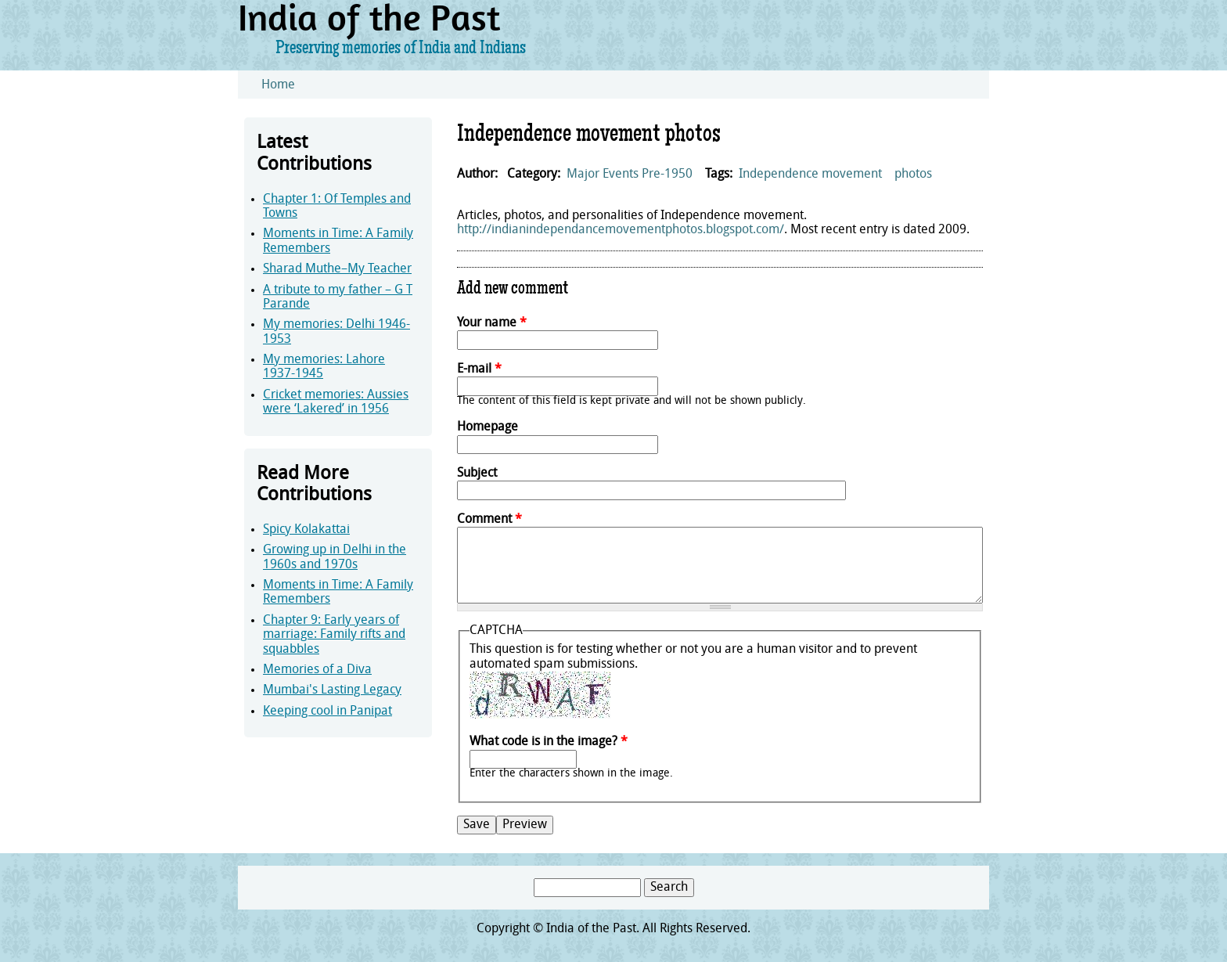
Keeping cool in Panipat (327, 711)
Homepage (487, 427)
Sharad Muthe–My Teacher (337, 269)
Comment (489, 519)
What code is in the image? (549, 742)
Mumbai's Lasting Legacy (332, 690)
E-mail (479, 369)
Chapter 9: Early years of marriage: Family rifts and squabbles (334, 635)
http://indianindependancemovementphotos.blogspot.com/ (620, 230)
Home (278, 85)
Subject (477, 473)
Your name (492, 323)
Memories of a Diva (317, 670)
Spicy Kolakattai (306, 530)
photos (913, 174)
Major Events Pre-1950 (630, 174)
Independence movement (810, 174)
